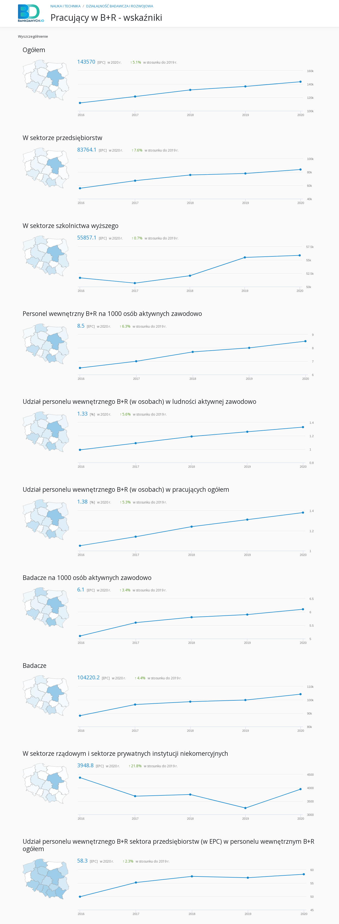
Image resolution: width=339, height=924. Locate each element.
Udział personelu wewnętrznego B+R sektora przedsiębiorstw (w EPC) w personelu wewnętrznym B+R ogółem (168, 845)
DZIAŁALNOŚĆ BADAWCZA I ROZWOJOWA (119, 6)
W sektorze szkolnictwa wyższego (70, 225)
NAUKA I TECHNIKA (65, 6)
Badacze (34, 665)
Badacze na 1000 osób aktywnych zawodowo (87, 577)
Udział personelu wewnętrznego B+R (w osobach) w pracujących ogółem (126, 489)
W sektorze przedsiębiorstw (62, 138)
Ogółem (34, 50)
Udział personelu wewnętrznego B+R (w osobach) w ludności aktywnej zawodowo (139, 401)
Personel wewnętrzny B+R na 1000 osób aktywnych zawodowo (112, 313)
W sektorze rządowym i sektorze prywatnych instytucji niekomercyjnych (125, 753)
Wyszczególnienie (33, 36)
